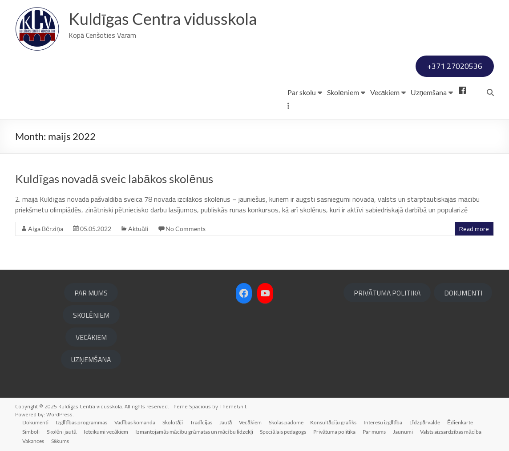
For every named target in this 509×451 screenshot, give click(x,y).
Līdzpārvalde (426, 422)
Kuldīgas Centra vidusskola (163, 19)
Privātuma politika (335, 431)
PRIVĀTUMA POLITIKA (387, 292)
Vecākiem (385, 92)
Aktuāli (138, 228)
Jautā (226, 422)
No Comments (186, 228)
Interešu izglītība (384, 422)
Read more (474, 229)
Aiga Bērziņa (45, 228)
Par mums (375, 431)
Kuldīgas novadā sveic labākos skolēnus (114, 179)
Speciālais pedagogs (284, 431)
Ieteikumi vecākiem (106, 431)
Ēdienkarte (461, 422)
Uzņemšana (429, 92)
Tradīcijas (201, 422)
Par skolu (301, 92)
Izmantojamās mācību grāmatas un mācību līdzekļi (194, 431)
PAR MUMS (91, 292)
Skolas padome (287, 422)
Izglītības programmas (82, 422)
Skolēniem (343, 92)
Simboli (31, 431)
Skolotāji (173, 422)
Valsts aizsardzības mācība (451, 431)
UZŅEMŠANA (91, 359)
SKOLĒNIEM (91, 315)
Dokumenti (35, 422)
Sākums (60, 441)
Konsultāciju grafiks (334, 422)
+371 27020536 (454, 66)
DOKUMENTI (463, 292)
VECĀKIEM (91, 337)
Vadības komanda (135, 422)
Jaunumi (404, 431)
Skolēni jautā (62, 431)
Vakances (33, 441)
